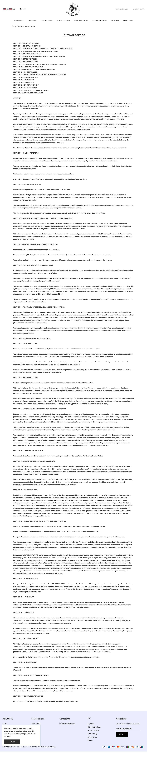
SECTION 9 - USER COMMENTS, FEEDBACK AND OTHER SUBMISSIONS (39, 64)
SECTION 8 (17, 377)
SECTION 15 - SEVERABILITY (23, 80)
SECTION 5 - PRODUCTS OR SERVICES (27, 54)
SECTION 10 (17, 451)
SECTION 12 (17, 490)
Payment (91, 724)
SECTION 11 (17, 461)
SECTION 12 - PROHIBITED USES (25, 72)
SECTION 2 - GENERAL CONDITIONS (27, 46)
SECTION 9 (17, 409)
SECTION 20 (18, 696)
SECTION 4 (17, 244)
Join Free (125, 9)
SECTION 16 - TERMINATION (23, 82)
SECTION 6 (17, 307)
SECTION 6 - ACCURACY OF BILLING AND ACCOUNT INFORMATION (39, 56)
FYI (89, 718)
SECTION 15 (17, 597)
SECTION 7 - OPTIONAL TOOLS (25, 59)
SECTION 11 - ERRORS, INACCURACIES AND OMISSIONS (34, 69)
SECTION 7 (17, 343)
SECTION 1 (17, 153)
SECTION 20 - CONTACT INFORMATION (28, 93)
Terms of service (30, 26)
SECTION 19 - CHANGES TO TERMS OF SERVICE (31, 90)
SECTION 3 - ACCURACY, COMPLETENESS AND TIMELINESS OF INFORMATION (42, 48)
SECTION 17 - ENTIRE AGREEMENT (26, 85)
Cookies (90, 740)
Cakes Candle (35, 724)
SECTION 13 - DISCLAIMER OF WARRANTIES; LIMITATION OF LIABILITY (39, 75)
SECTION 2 (17, 184)
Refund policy (92, 734)
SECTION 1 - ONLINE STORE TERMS (26, 43)
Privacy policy (92, 737)
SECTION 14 (17, 579)
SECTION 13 (17, 521)
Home (22, 26)
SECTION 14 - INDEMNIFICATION (25, 77)
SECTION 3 (17, 218)
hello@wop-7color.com (67, 724)
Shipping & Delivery (94, 727)
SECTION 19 (17, 675)
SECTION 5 (17, 265)
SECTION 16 (17, 612)
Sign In (117, 9)
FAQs (4, 724)
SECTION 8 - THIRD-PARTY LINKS (25, 61)
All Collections (37, 718)
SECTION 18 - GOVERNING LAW (25, 88)
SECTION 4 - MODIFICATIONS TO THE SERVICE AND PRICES (35, 51)
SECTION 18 (17, 662)
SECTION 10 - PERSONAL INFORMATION (28, 67)
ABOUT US (8, 718)
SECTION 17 (17, 639)
